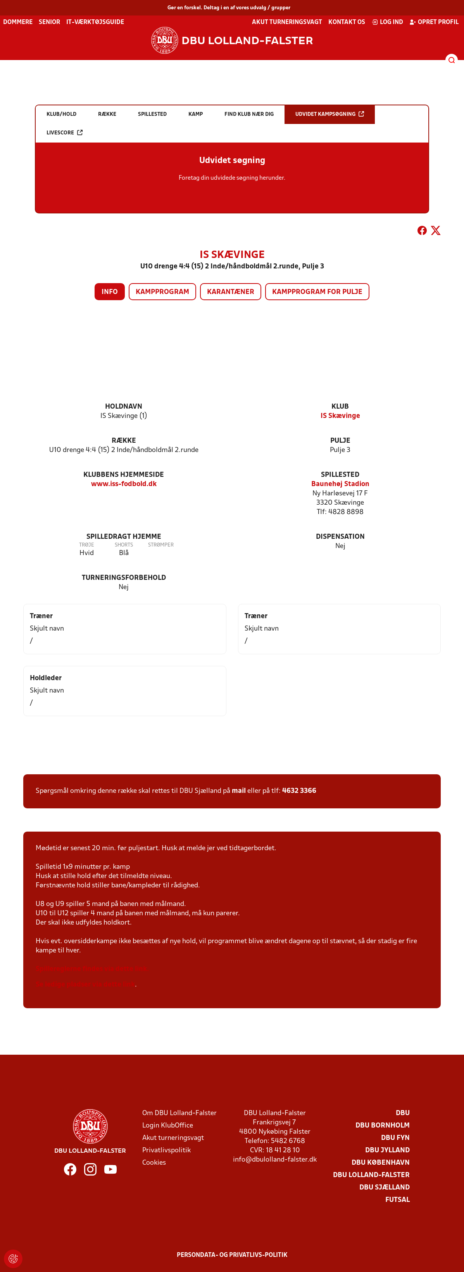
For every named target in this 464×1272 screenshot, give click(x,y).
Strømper (161, 545)
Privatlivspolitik (166, 1150)
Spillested (340, 475)
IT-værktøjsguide (95, 22)
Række (124, 441)
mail (239, 791)
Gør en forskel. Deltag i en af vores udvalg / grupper (228, 7)
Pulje (340, 441)
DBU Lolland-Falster (371, 1175)
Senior (49, 22)
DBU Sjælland (384, 1187)
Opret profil (434, 22)
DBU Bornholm (382, 1125)
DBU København (381, 1163)
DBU (403, 1113)
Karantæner (230, 292)
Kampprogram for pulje (317, 292)
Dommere (18, 22)
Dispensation (340, 537)
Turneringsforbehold (124, 578)
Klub (340, 407)
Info (110, 292)
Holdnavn (123, 407)
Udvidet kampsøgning (329, 114)
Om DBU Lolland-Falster (179, 1113)
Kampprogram (162, 292)
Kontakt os (346, 22)
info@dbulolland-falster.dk (275, 1160)
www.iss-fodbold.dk (124, 484)
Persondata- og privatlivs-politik (232, 1255)
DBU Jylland (387, 1150)
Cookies (154, 1163)
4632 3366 (299, 791)
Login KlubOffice (167, 1125)
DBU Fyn (395, 1138)
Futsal (397, 1200)
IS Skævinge (340, 416)
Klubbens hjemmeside (123, 475)
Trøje (86, 545)
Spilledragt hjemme (123, 537)
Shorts (124, 545)
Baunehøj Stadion (340, 484)
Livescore (65, 133)
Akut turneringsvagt (287, 22)
